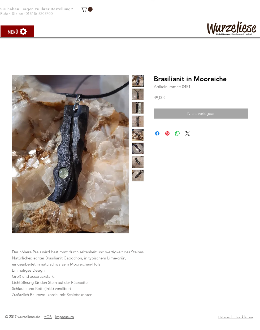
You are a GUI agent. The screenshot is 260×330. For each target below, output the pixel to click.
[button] (87, 9)
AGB (48, 316)
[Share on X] (187, 133)
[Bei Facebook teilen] (157, 133)
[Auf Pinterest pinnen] (167, 133)
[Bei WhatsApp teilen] (177, 133)
